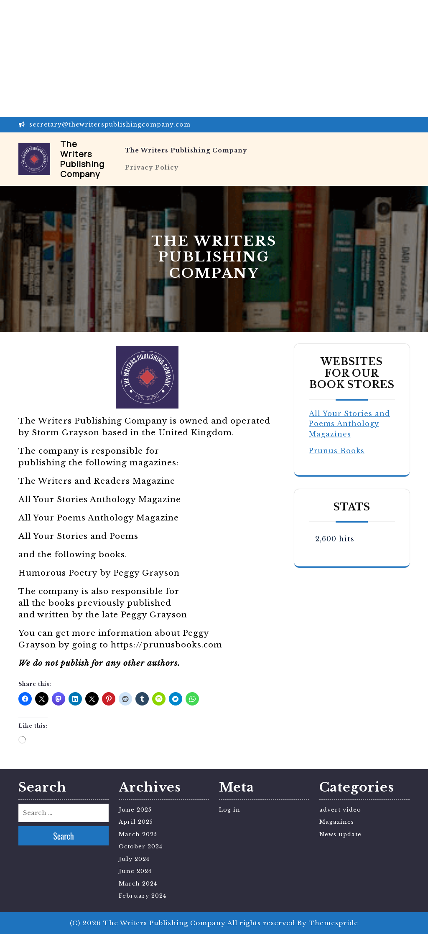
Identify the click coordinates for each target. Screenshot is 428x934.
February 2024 (142, 895)
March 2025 (138, 834)
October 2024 (141, 846)
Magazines (336, 821)
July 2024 (134, 859)
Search (63, 836)
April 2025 (136, 821)
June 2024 (135, 871)
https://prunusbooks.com (166, 645)
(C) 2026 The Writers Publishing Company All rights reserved (182, 923)
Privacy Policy (151, 167)
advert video (340, 809)
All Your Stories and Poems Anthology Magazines (349, 423)
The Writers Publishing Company (82, 159)
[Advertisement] (214, 58)
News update (340, 834)
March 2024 (138, 883)
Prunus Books (336, 451)
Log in (229, 809)
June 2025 (135, 809)
